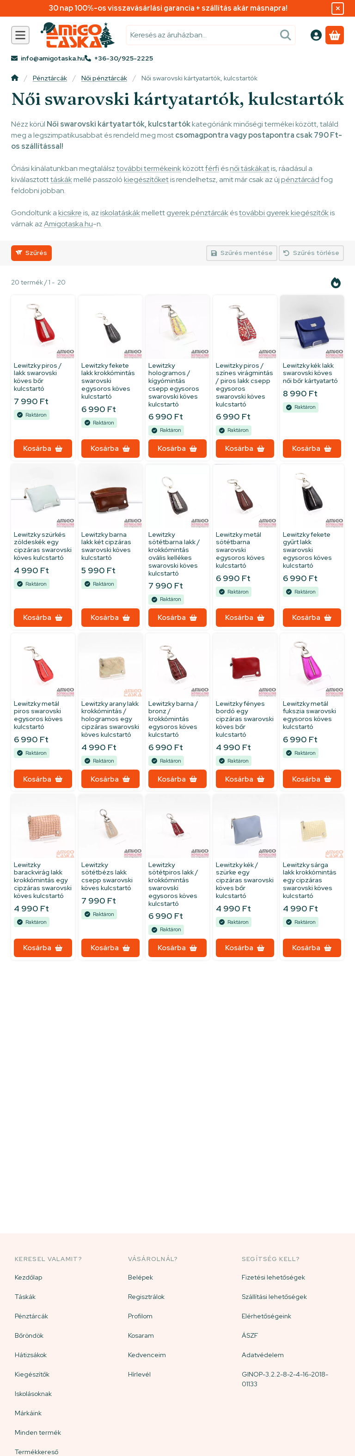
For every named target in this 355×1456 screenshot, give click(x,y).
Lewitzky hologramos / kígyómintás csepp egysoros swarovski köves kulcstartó (173, 384)
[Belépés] (316, 35)
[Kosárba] (43, 448)
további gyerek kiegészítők (284, 213)
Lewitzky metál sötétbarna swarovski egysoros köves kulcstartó (240, 550)
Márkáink (28, 1413)
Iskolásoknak (33, 1393)
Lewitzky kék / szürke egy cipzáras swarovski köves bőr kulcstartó (245, 880)
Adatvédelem (263, 1355)
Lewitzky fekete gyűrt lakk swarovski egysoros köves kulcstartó (307, 550)
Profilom (140, 1316)
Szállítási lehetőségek (274, 1296)
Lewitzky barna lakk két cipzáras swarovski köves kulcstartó (106, 546)
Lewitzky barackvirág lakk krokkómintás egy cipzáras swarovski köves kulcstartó (43, 880)
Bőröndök (29, 1335)
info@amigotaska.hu (53, 58)
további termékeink (148, 168)
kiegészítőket (146, 179)
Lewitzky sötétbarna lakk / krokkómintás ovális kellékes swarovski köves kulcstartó (174, 553)
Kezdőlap (28, 1277)
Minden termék (38, 1432)
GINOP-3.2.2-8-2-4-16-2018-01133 (285, 1379)
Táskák (25, 1296)
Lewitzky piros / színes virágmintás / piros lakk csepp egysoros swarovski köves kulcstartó (244, 384)
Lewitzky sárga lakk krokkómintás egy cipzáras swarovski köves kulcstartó (310, 880)
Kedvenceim (147, 1355)
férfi (212, 168)
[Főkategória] (14, 78)
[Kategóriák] (20, 35)
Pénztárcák (50, 78)
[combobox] (211, 35)
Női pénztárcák (104, 78)
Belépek (140, 1277)
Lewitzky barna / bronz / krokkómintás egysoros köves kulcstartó (173, 719)
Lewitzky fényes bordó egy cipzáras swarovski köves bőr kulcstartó (245, 719)
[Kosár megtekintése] (334, 35)
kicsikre (70, 213)
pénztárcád (300, 179)
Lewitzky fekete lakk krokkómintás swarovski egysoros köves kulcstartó (108, 380)
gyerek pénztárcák (197, 213)
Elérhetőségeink (266, 1316)
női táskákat (249, 168)
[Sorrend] (336, 283)
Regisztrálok (146, 1296)
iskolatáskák (120, 213)
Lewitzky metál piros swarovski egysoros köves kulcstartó (38, 715)
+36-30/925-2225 (123, 58)
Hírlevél (139, 1374)
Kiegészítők (32, 1374)
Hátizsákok (31, 1355)
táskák (61, 179)
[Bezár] (337, 8)
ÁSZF (250, 1335)
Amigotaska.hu (68, 224)
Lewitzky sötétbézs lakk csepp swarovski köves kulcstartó (107, 876)
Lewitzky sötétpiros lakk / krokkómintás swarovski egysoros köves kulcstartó (173, 884)
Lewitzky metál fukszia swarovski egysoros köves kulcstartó (309, 715)
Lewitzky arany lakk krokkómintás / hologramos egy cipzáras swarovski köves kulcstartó (110, 719)
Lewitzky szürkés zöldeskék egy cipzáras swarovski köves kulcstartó (43, 546)
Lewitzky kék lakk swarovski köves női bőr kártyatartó (310, 373)
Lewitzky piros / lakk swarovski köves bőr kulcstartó (38, 377)
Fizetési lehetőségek (273, 1277)
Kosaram (141, 1335)
